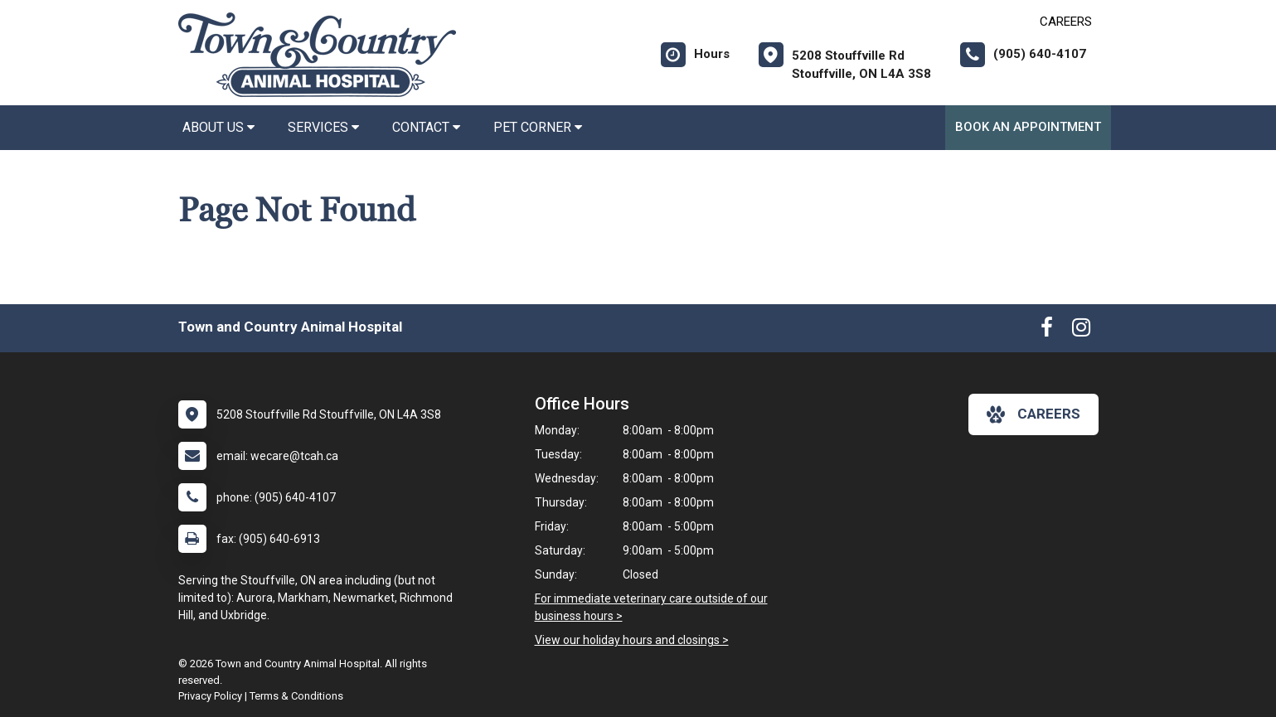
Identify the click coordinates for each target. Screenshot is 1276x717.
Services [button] (323, 127)
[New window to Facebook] (1046, 330)
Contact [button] (426, 127)
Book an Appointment (1028, 126)
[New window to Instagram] (1081, 330)
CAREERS (1066, 21)
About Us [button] (218, 127)
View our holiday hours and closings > (632, 640)
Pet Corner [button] (537, 127)
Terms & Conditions (296, 696)
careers (1033, 414)
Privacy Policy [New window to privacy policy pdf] (210, 696)
